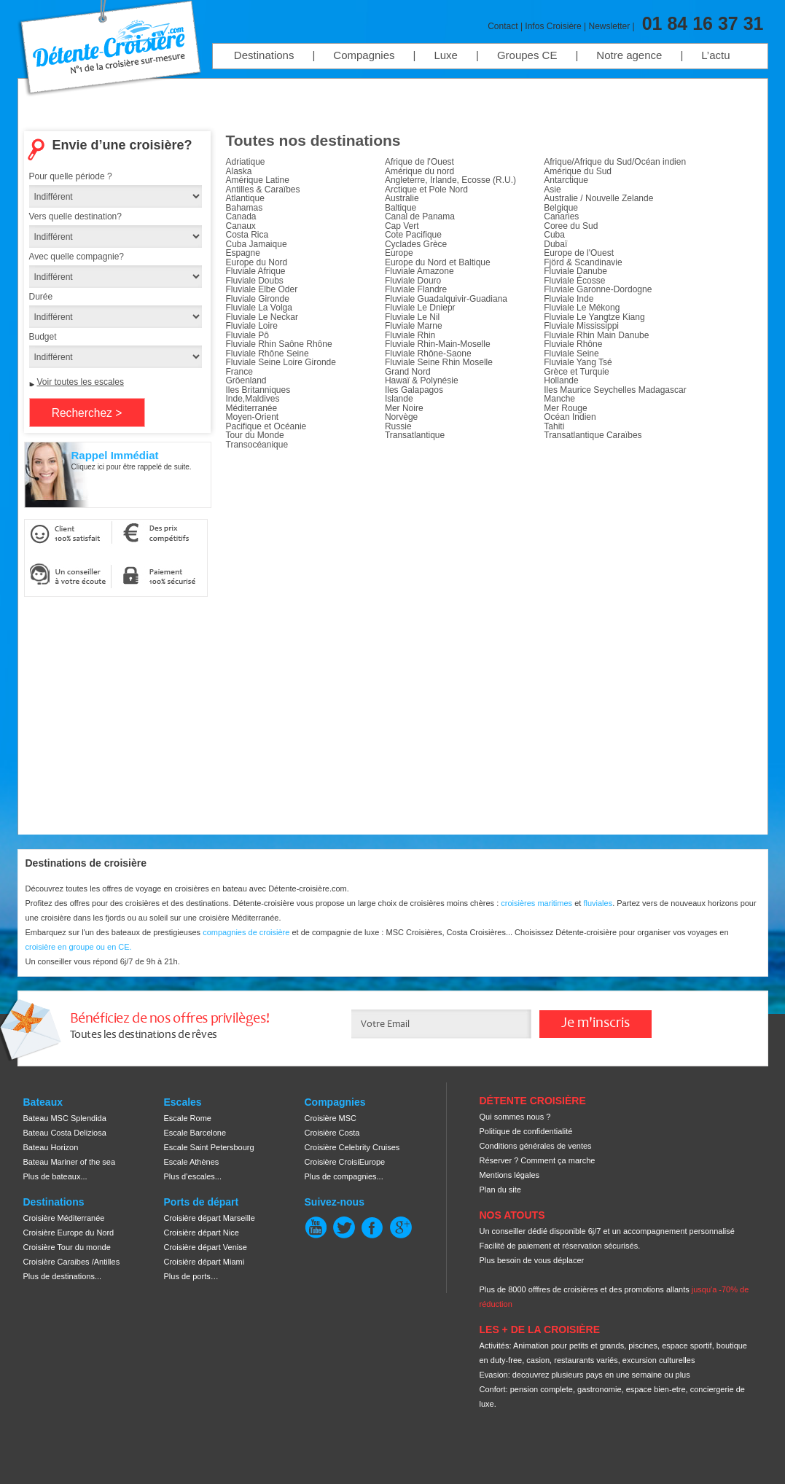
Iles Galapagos (414, 390)
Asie (552, 189)
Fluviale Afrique (256, 271)
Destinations (264, 55)
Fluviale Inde (568, 299)
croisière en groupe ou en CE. (79, 946)
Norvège (401, 417)
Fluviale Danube (575, 271)
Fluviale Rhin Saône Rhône (279, 344)
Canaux (241, 226)
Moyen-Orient (252, 417)
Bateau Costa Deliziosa (64, 1132)
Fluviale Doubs (255, 281)
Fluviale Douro (413, 281)
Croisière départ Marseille (209, 1218)
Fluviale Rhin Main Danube (596, 335)
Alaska (239, 171)
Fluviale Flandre (416, 289)
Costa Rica (247, 235)
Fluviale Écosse (574, 281)
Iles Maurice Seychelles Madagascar (615, 390)
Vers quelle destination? (75, 216)
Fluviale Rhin (410, 335)
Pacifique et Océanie (266, 426)
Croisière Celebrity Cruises (352, 1147)
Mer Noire (404, 408)
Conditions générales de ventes (536, 1145)
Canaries (561, 216)
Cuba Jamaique (256, 244)
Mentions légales (510, 1175)
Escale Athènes (191, 1161)
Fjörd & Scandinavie (583, 262)
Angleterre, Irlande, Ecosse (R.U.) (450, 180)
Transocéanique (257, 445)
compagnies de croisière (247, 932)
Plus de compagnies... (344, 1176)
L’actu (715, 55)
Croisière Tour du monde (67, 1247)
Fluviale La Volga (259, 307)
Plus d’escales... (193, 1176)
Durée (41, 296)
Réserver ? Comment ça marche (537, 1160)
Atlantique (245, 198)
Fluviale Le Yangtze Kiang (594, 317)
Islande (399, 399)
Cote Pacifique (413, 235)
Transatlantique (415, 435)
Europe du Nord (257, 262)
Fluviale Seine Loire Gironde (281, 362)
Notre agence (629, 55)
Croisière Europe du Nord (68, 1232)
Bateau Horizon (51, 1147)
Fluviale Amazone (419, 271)
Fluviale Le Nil (412, 317)
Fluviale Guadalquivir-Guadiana (446, 299)
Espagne (243, 253)
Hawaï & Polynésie (421, 380)
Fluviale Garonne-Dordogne (598, 289)
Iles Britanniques (258, 390)
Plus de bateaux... (55, 1176)
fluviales (597, 903)
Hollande (561, 380)
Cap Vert (402, 226)
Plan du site (500, 1189)
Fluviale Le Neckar (262, 317)
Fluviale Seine (571, 353)
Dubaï (555, 244)
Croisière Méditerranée (64, 1218)
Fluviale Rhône (573, 344)
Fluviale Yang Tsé (578, 362)
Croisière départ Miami (204, 1261)
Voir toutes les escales (80, 382)
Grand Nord (408, 372)
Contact (503, 26)
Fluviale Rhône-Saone (428, 353)
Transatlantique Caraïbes (592, 435)
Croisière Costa (332, 1132)
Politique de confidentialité (526, 1131)
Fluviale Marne (413, 326)
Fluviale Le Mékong (582, 307)
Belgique (561, 208)
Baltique (400, 208)
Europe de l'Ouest (579, 253)
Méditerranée (252, 408)
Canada (241, 216)
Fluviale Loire (252, 326)
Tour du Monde (255, 435)
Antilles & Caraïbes (263, 189)
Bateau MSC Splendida (64, 1118)
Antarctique (566, 180)
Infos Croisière (553, 26)
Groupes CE (527, 55)
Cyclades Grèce (416, 244)
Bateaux (43, 1102)
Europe (399, 253)
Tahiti (554, 426)
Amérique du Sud (578, 171)
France (239, 372)
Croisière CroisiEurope (345, 1161)
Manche (559, 399)
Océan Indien (569, 417)
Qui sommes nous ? (515, 1116)
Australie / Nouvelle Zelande (598, 198)
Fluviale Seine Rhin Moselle (439, 362)
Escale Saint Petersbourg (209, 1147)
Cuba (554, 235)
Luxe (446, 55)
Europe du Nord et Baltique (438, 262)
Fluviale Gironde (257, 299)
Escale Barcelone (195, 1132)
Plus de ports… (191, 1276)
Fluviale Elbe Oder (262, 289)
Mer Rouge (565, 408)
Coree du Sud (571, 226)
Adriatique (245, 162)
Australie (402, 198)
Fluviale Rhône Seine (267, 353)
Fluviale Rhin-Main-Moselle (438, 344)
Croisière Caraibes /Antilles (71, 1261)
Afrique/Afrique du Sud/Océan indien (615, 162)
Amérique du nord (419, 171)
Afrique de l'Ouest (419, 162)
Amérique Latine (257, 180)
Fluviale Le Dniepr (420, 307)
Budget (43, 336)
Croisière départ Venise (205, 1247)
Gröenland (246, 380)
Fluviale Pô (247, 335)
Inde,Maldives (253, 399)
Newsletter (609, 26)
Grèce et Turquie (576, 372)
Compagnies (363, 55)
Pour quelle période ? (70, 176)
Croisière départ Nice (201, 1232)
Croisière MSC (331, 1118)
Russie (398, 426)
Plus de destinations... (62, 1276)
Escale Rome (187, 1118)
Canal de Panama (420, 216)
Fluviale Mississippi (581, 326)
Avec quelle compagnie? (77, 256)
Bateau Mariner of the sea (69, 1161)
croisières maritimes (536, 903)
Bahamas (244, 208)
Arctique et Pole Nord (426, 189)
